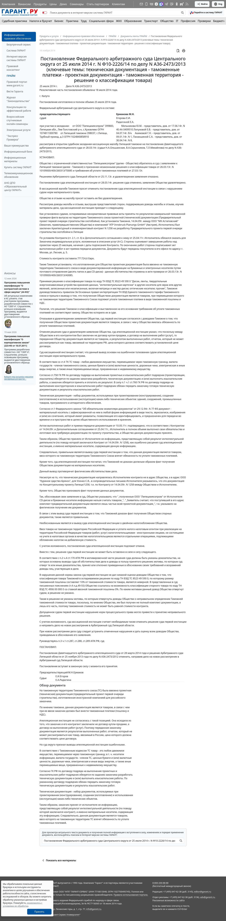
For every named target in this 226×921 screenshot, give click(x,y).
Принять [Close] (39, 911)
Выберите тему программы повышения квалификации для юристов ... (18, 378)
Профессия (188, 21)
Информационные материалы (15, 159)
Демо (63, 4)
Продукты (40, 4)
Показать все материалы (58, 860)
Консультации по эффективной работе (19, 108)
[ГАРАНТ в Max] (161, 4)
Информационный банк (18, 151)
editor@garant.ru (202, 891)
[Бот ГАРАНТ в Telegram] (171, 4)
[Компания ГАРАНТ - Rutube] (182, 4)
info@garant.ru (93, 909)
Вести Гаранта (15, 91)
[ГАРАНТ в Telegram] (166, 4)
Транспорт (151, 21)
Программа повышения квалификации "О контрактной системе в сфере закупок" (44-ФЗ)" (17, 287)
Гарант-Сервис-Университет (65, 914)
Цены (53, 4)
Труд (84, 21)
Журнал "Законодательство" (18, 99)
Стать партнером (98, 4)
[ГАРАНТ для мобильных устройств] (146, 4)
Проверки (204, 21)
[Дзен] (156, 4)
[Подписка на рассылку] (141, 4)
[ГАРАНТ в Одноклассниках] (177, 4)
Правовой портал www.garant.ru (17, 83)
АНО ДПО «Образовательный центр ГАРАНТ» (15, 186)
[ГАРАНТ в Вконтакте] (151, 4)
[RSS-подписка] (187, 4)
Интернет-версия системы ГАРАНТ (17, 58)
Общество (167, 21)
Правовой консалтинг (13, 68)
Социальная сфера (101, 21)
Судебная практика (14, 21)
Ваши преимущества (16, 145)
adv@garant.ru (207, 897)
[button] (206, 12)
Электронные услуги (18, 130)
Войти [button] (202, 4)
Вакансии (24, 4)
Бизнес (59, 21)
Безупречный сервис (19, 44)
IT (177, 21)
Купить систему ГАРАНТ (17, 167)
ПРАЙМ (11, 75)
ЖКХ (119, 21)
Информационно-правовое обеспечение (17, 36)
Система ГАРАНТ (16, 50)
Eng (218, 4)
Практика (72, 21)
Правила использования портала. (131, 894)
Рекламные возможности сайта (168, 900)
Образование (133, 21)
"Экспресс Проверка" (13, 137)
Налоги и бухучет (40, 21)
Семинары (77, 4)
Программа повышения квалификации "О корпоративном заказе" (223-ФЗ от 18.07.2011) (17, 341)
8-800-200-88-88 (160, 882)
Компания (8, 4)
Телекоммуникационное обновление (18, 175)
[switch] (44, 12)
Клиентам (118, 4)
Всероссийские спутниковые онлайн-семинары (17, 120)
